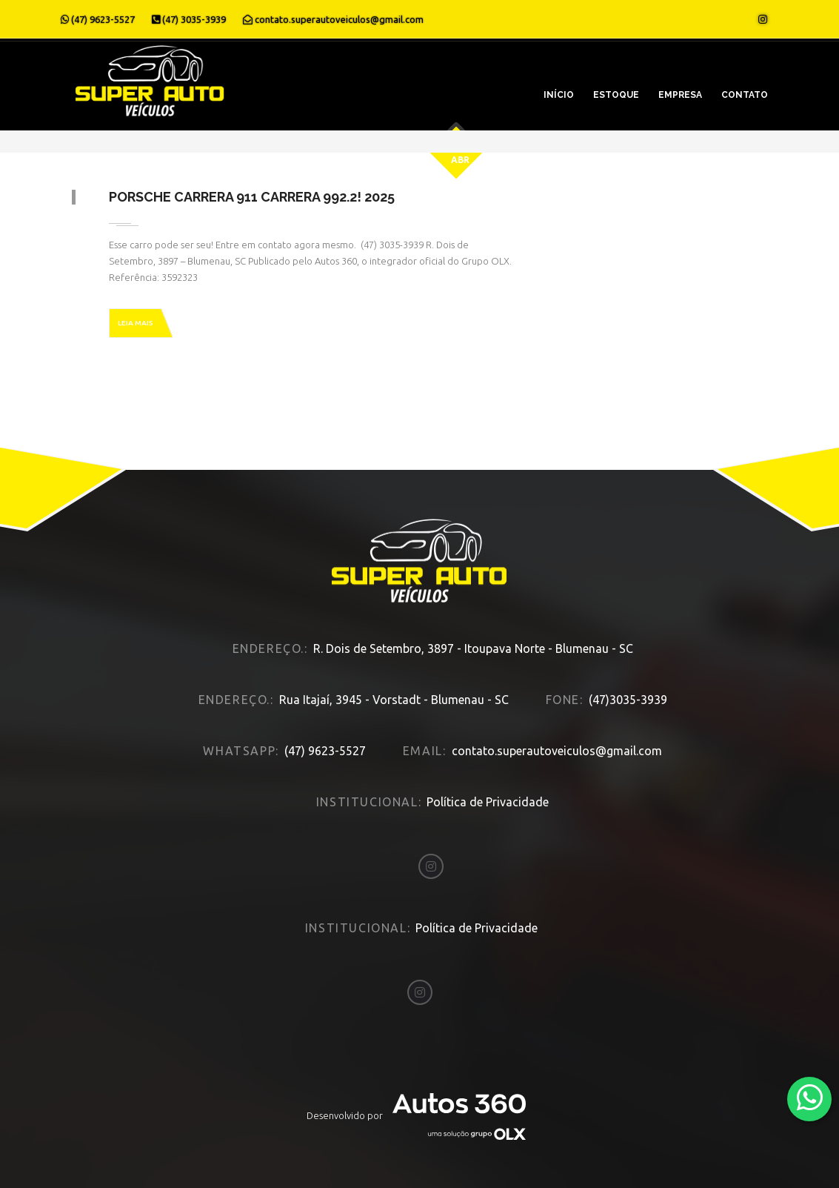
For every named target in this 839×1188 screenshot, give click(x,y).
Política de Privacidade (488, 802)
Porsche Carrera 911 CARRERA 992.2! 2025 (252, 197)
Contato (744, 95)
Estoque (616, 95)
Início (559, 95)
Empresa (680, 95)
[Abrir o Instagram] (762, 19)
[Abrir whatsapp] (810, 1098)
